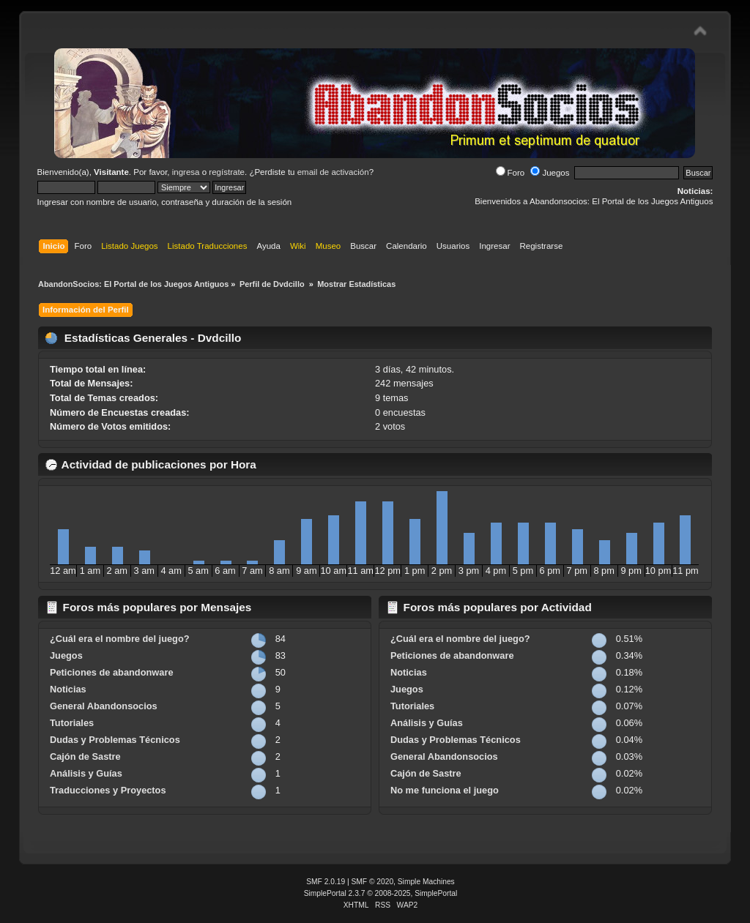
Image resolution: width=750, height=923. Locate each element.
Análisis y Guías (86, 773)
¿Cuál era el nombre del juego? (120, 638)
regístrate (227, 172)
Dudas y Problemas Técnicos (115, 739)
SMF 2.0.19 (325, 882)
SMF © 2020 (373, 882)
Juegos (549, 172)
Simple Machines (426, 882)
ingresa (186, 172)
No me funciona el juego (444, 790)
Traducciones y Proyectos (108, 790)
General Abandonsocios (103, 705)
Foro (510, 172)
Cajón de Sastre (85, 756)
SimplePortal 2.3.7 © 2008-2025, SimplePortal (381, 893)
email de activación (333, 172)
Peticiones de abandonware (112, 672)
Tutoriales (72, 722)
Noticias (68, 689)
